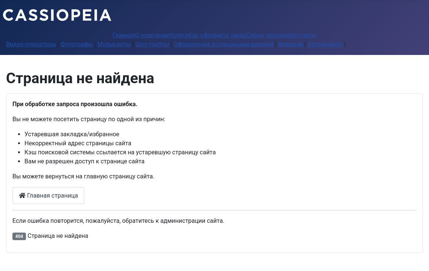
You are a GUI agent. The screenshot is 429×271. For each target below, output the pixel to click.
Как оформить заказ (217, 35)
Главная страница (48, 195)
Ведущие (290, 44)
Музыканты (114, 44)
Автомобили (324, 44)
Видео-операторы (31, 44)
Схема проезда (267, 35)
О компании (152, 35)
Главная (124, 35)
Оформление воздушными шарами (224, 44)
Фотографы (77, 44)
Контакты (302, 35)
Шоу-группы (152, 44)
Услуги (179, 35)
